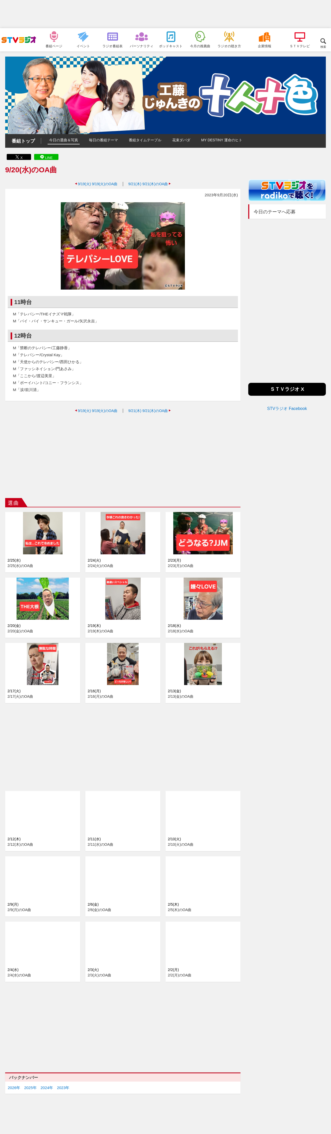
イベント (83, 46)
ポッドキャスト (171, 46)
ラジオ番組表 (112, 46)
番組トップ (23, 141)
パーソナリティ (141, 46)
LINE (49, 158)
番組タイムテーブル (145, 140)
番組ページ (54, 46)
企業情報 (264, 46)
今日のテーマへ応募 (275, 211)
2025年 (30, 1087)
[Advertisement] (165, 14)
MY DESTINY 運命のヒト (221, 140)
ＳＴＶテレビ (300, 46)
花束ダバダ (181, 140)
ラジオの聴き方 (229, 46)
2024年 (47, 1087)
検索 (323, 46)
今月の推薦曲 (200, 46)
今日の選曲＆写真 (63, 140)
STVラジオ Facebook (287, 408)
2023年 (63, 1087)
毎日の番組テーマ (103, 140)
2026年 (14, 1087)
